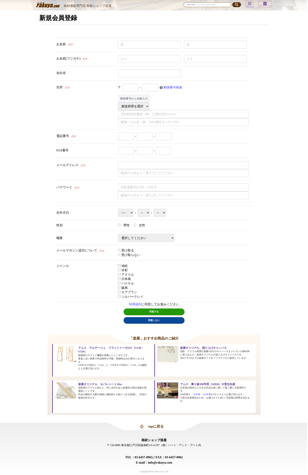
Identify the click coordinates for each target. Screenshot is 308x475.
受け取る (126, 250)
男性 (124, 225)
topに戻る (156, 426)
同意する (154, 311)
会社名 (61, 73)
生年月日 (62, 212)
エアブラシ (127, 292)
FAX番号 (62, 150)
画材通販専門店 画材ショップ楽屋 (88, 5)
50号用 (196, 394)
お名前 (61, 44)
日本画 (124, 279)
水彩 (123, 270)
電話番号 (62, 136)
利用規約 (135, 304)
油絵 (123, 265)
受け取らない (129, 255)
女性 (139, 225)
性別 (59, 225)
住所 (59, 87)
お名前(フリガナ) (68, 58)
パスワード (64, 187)
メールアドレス (67, 165)
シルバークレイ (130, 296)
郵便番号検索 (172, 87)
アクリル (126, 274)
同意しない (154, 320)
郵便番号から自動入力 (134, 98)
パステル (126, 283)
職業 (59, 238)
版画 (123, 287)
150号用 (207, 394)
